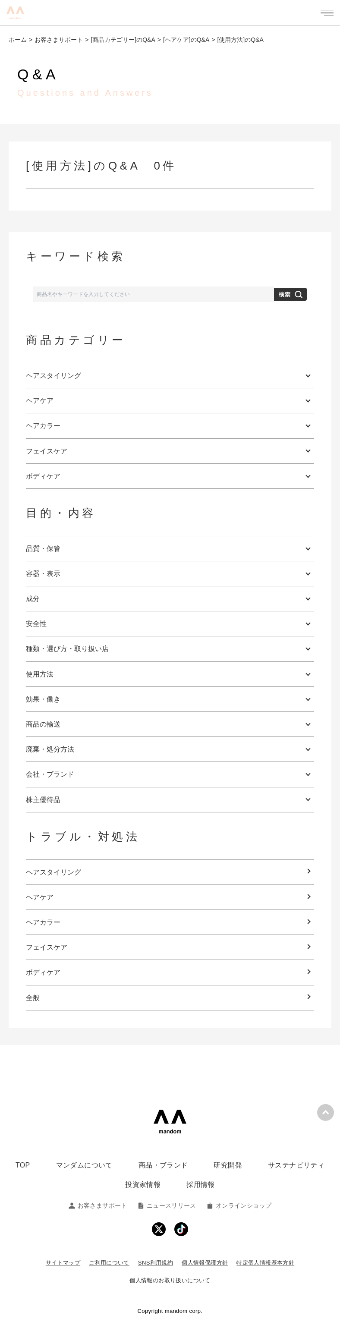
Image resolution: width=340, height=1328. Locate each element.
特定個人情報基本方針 (265, 1262)
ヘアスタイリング (53, 872)
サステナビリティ (296, 1165)
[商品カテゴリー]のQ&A (123, 39)
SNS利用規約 (155, 1262)
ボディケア (43, 972)
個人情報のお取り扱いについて (169, 1280)
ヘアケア (40, 897)
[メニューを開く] (327, 12)
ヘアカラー (43, 922)
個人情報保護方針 (205, 1262)
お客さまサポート (59, 39)
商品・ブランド (163, 1165)
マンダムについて (84, 1165)
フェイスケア (46, 947)
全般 (33, 997)
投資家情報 (143, 1184)
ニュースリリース (167, 1205)
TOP (23, 1165)
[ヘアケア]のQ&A (186, 39)
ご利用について (109, 1262)
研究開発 (228, 1165)
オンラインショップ (239, 1205)
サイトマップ (63, 1262)
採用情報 (200, 1184)
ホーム (18, 39)
